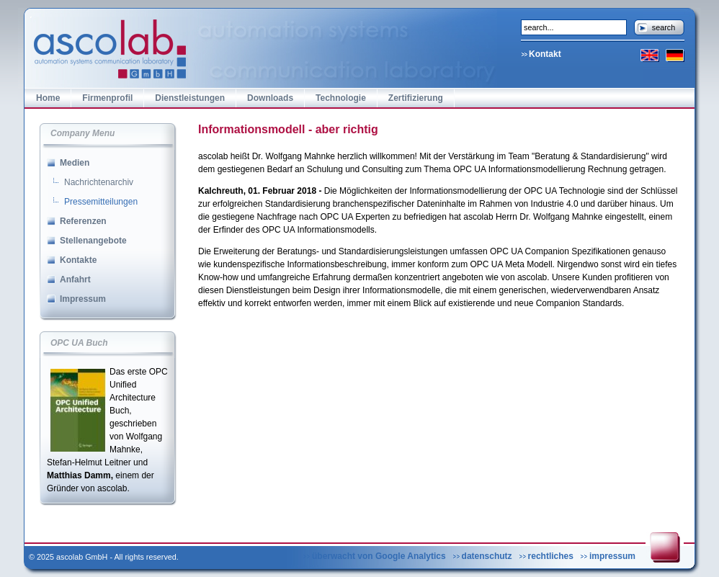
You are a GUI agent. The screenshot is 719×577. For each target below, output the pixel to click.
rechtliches (550, 556)
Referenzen (83, 221)
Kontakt (545, 54)
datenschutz (487, 556)
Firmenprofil (107, 98)
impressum (612, 556)
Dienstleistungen (190, 98)
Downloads (270, 98)
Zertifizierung (415, 98)
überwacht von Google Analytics (379, 556)
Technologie (341, 98)
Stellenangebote (93, 241)
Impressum (83, 299)
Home (48, 98)
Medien (74, 163)
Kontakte (78, 260)
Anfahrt (75, 279)
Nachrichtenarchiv (98, 182)
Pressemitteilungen (101, 202)
